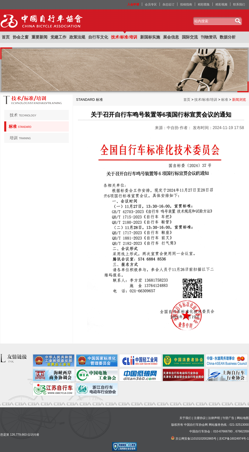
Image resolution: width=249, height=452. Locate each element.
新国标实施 (150, 37)
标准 (20, 126)
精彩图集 (204, 4)
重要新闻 (39, 37)
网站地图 (243, 418)
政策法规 (77, 37)
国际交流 (190, 37)
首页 (6, 37)
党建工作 (58, 37)
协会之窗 (21, 37)
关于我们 (185, 418)
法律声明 (214, 418)
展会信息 (171, 37)
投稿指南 (186, 4)
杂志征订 (168, 4)
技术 (23, 115)
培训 (20, 138)
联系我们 (239, 4)
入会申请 (133, 4)
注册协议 (200, 418)
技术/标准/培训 (124, 37)
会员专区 (151, 4)
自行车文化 (98, 37)
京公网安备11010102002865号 (195, 438)
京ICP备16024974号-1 (234, 438)
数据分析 (228, 37)
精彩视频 (221, 4)
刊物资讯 (209, 37)
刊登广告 (228, 418)
